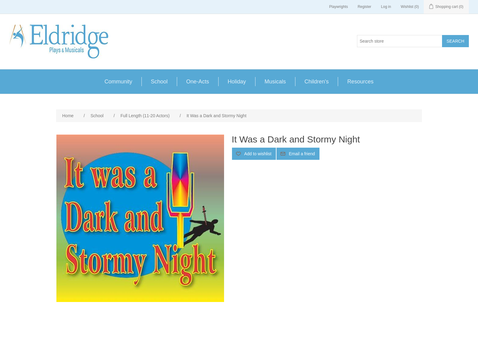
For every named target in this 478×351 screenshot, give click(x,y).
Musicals (275, 82)
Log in (386, 7)
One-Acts (197, 82)
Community (118, 82)
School (159, 82)
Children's (317, 82)
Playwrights (338, 7)
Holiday (237, 82)
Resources (360, 82)
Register (364, 7)
